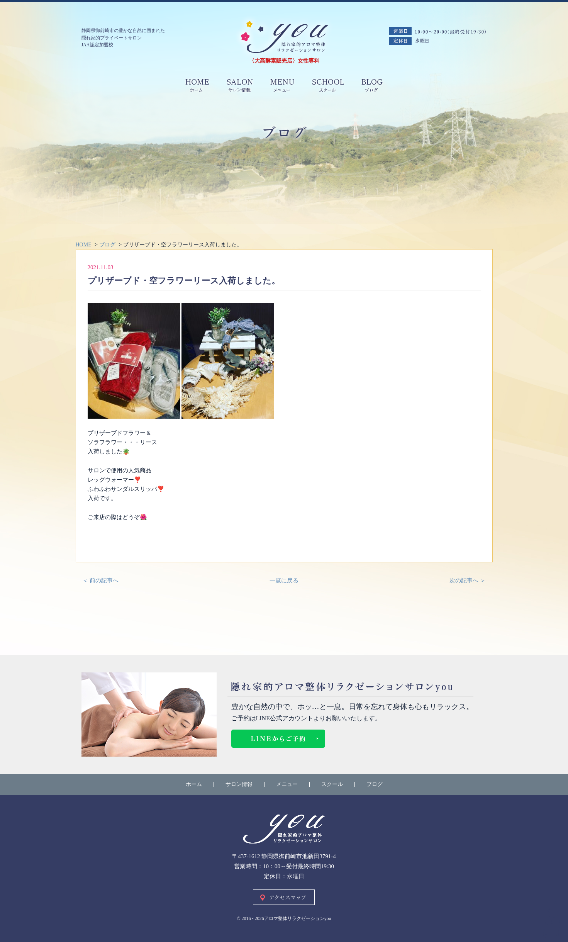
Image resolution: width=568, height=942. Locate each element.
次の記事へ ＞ (467, 580)
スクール (332, 784)
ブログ (374, 784)
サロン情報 (239, 784)
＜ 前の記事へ (100, 580)
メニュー (287, 784)
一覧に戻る (284, 580)
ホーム (194, 784)
